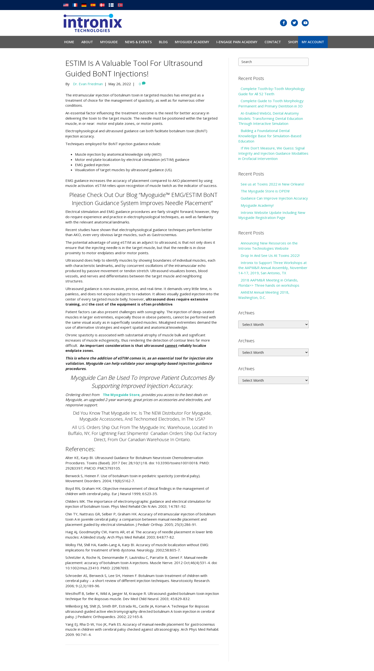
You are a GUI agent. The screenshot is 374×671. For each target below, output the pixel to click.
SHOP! (293, 42)
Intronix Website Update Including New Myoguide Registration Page (271, 215)
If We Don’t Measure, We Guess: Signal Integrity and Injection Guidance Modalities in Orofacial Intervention (273, 153)
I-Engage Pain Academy (236, 42)
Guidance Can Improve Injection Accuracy (274, 198)
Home (69, 42)
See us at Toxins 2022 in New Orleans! (272, 184)
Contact (273, 42)
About (87, 42)
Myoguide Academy (192, 42)
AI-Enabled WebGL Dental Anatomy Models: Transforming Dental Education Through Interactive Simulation (270, 118)
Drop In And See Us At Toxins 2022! (270, 255)
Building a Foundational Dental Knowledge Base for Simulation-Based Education (269, 135)
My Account (313, 42)
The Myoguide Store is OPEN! (265, 191)
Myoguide (109, 42)
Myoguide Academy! (257, 205)
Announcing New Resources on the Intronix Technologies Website (268, 246)
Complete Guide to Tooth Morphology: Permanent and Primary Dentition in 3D (271, 103)
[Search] (273, 62)
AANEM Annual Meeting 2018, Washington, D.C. (263, 295)
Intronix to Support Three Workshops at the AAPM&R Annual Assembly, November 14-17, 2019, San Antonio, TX (272, 267)
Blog (163, 42)
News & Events (138, 42)
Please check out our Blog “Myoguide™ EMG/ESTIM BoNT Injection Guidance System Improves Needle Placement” (143, 199)
